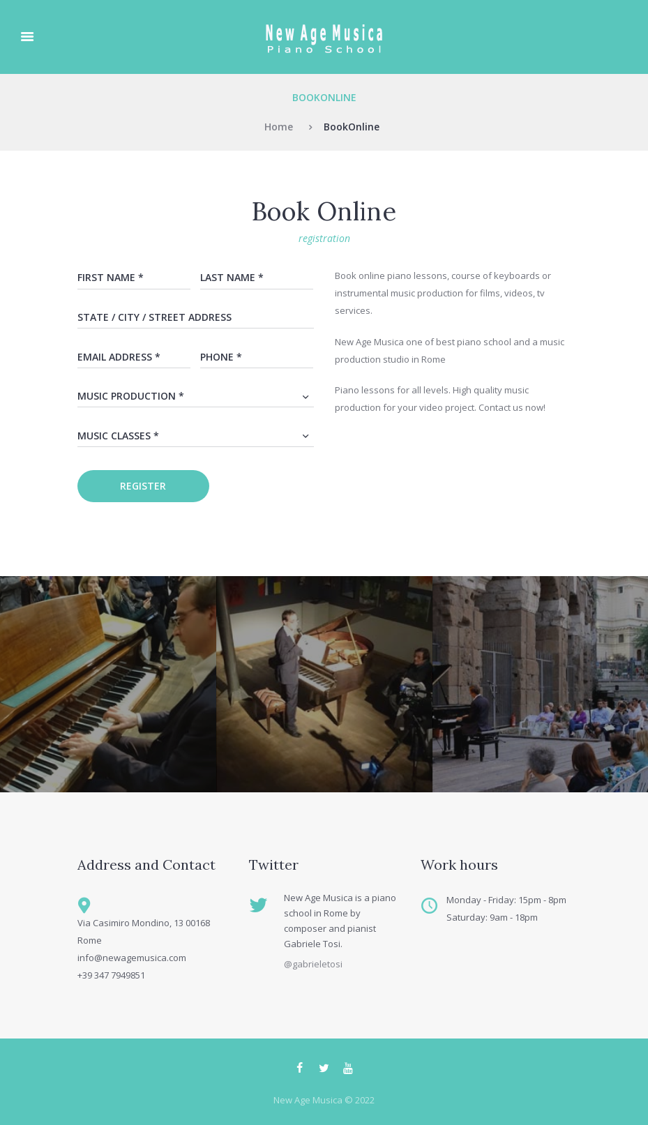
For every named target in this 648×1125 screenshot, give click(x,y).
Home (278, 126)
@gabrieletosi (313, 964)
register (143, 485)
